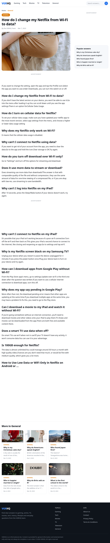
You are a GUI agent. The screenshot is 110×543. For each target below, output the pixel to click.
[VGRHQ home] (6, 3)
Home (4, 10)
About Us (86, 512)
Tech (24, 3)
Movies (32, 3)
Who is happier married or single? (11, 481)
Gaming (17, 3)
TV (38, 3)
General (55, 3)
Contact (86, 515)
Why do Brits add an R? (36, 481)
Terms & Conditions (90, 522)
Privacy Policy (88, 518)
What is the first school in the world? (59, 481)
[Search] (96, 3)
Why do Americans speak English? (35, 448)
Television (46, 3)
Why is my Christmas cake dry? (12, 448)
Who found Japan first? (58, 448)
